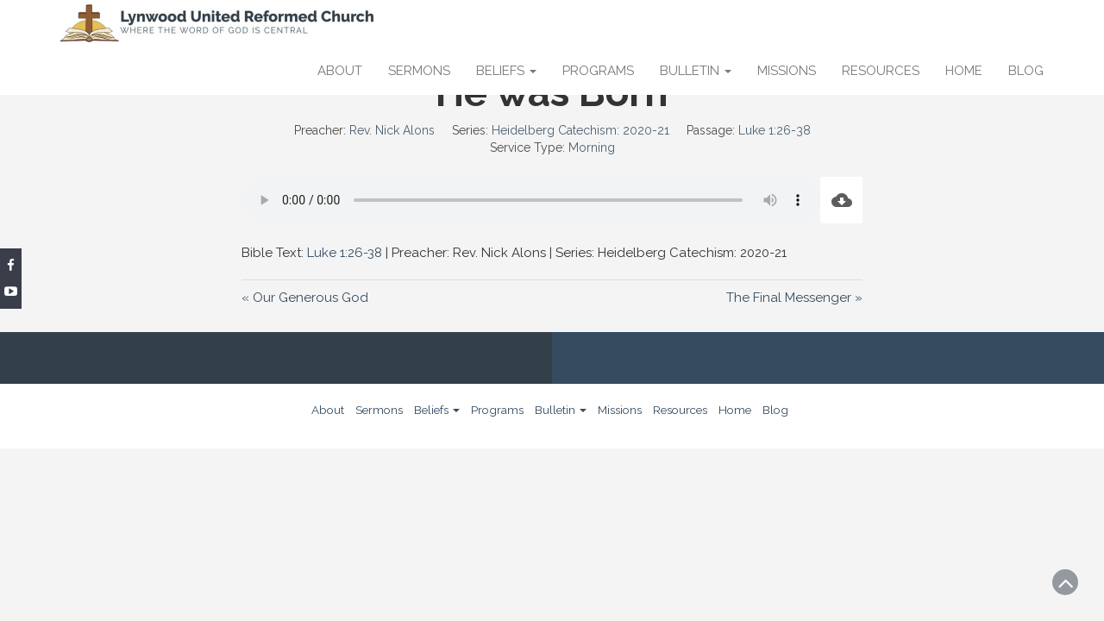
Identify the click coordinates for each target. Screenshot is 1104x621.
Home (963, 70)
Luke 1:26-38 (774, 130)
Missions (786, 70)
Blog (1026, 70)
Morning (591, 147)
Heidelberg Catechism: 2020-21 (580, 130)
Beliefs (506, 70)
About (339, 70)
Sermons (419, 70)
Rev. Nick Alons (392, 130)
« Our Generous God (305, 297)
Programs (598, 70)
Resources (880, 70)
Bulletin (695, 70)
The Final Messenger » (794, 297)
